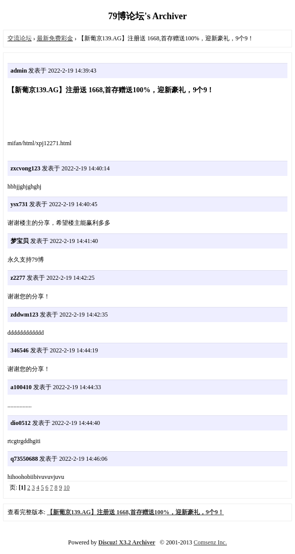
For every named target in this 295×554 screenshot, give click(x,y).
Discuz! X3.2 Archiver (126, 542)
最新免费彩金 (55, 38)
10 (67, 487)
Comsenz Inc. (210, 542)
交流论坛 (20, 38)
